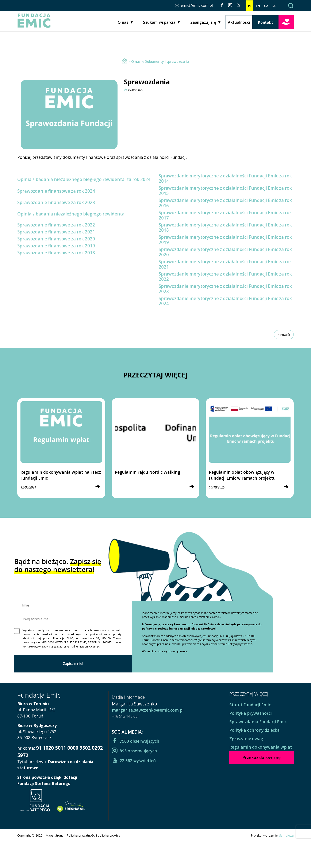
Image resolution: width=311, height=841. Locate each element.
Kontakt (265, 22)
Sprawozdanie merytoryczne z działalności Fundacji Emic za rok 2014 (225, 178)
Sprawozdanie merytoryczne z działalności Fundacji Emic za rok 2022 (225, 276)
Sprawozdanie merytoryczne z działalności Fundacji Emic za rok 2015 (225, 190)
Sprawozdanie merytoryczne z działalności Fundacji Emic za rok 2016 (225, 203)
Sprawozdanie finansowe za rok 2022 (56, 225)
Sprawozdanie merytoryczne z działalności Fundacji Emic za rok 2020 (225, 252)
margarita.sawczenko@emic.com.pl (148, 710)
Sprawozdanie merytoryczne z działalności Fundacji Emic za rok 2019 (225, 239)
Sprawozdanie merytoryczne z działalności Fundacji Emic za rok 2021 (225, 264)
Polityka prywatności (250, 713)
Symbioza (286, 835)
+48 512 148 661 (126, 716)
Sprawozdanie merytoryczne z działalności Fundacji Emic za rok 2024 (225, 301)
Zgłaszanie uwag (246, 738)
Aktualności (239, 22)
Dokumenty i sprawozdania (165, 61)
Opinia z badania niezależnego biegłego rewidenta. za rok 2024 (83, 179)
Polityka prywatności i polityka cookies (93, 835)
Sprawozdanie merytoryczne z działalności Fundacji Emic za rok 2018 (225, 227)
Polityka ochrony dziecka (254, 730)
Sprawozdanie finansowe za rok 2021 (56, 232)
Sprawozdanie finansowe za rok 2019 (56, 246)
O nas (123, 22)
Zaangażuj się (203, 22)
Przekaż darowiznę (286, 22)
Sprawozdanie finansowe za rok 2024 (56, 191)
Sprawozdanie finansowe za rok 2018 (56, 253)
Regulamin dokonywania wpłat (260, 747)
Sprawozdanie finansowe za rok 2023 (56, 202)
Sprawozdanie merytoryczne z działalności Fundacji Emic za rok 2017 (225, 215)
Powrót (283, 335)
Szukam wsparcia (159, 22)
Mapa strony (54, 835)
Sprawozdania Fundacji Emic (258, 721)
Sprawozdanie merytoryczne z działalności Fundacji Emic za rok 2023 (225, 288)
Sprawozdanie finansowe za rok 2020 (56, 239)
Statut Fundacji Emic (250, 705)
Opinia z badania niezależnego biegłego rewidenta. (71, 214)
